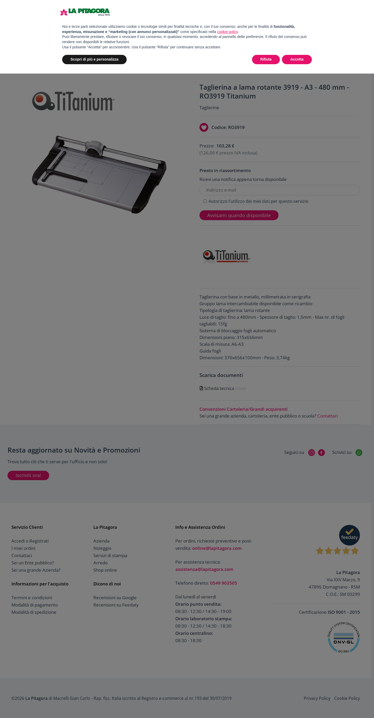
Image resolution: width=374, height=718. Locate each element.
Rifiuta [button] (266, 59)
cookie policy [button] (227, 32)
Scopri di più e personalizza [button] (94, 59)
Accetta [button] (297, 59)
